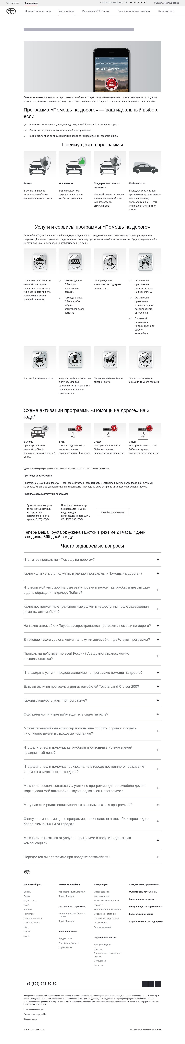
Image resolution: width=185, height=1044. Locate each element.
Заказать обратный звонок (166, 3)
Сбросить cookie (30, 1019)
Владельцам (31, 3)
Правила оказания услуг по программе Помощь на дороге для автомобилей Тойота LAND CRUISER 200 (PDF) (75, 512)
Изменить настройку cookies (35, 1014)
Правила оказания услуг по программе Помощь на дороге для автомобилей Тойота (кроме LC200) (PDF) (40, 512)
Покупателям (12, 3)
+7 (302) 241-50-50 (138, 2)
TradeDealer (156, 1029)
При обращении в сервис (113, 512)
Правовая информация (33, 1009)
